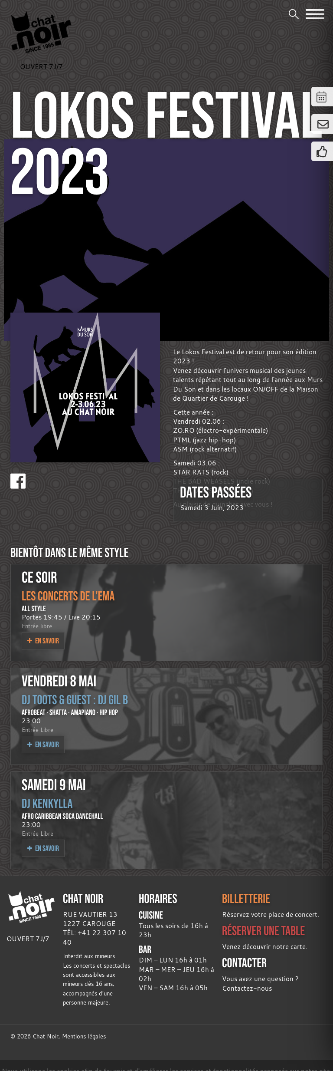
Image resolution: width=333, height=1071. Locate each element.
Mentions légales (84, 1036)
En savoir (43, 640)
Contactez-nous (247, 988)
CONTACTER (244, 962)
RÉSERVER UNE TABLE (263, 930)
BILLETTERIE (246, 898)
